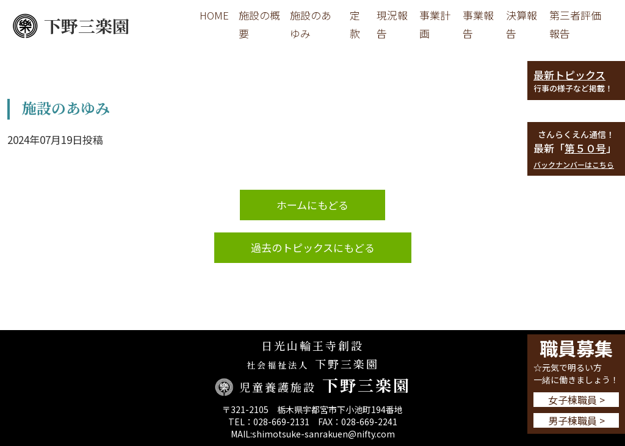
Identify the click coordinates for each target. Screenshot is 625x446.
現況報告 (392, 24)
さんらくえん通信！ (576, 134)
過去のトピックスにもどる (313, 247)
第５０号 (585, 148)
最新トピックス (569, 74)
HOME (214, 15)
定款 (355, 24)
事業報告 (478, 24)
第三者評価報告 (575, 24)
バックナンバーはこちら (573, 164)
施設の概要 (259, 24)
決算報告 (521, 24)
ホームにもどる (312, 204)
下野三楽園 (70, 25)
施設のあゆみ (310, 24)
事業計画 (434, 24)
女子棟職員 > (576, 399)
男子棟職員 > (576, 420)
